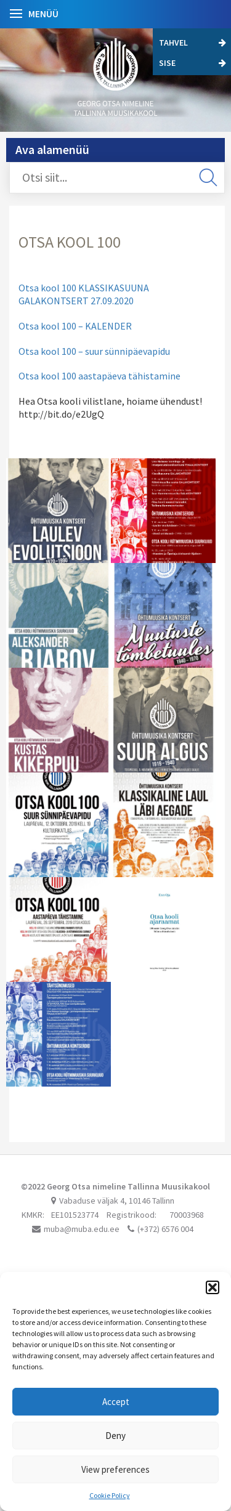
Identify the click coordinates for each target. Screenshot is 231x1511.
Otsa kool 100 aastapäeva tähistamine (99, 376)
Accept (115, 1402)
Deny (115, 1435)
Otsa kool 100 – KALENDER (75, 326)
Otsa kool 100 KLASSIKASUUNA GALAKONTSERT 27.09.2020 (83, 294)
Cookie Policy (109, 1495)
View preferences (115, 1469)
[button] (212, 1287)
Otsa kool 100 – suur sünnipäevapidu (94, 351)
